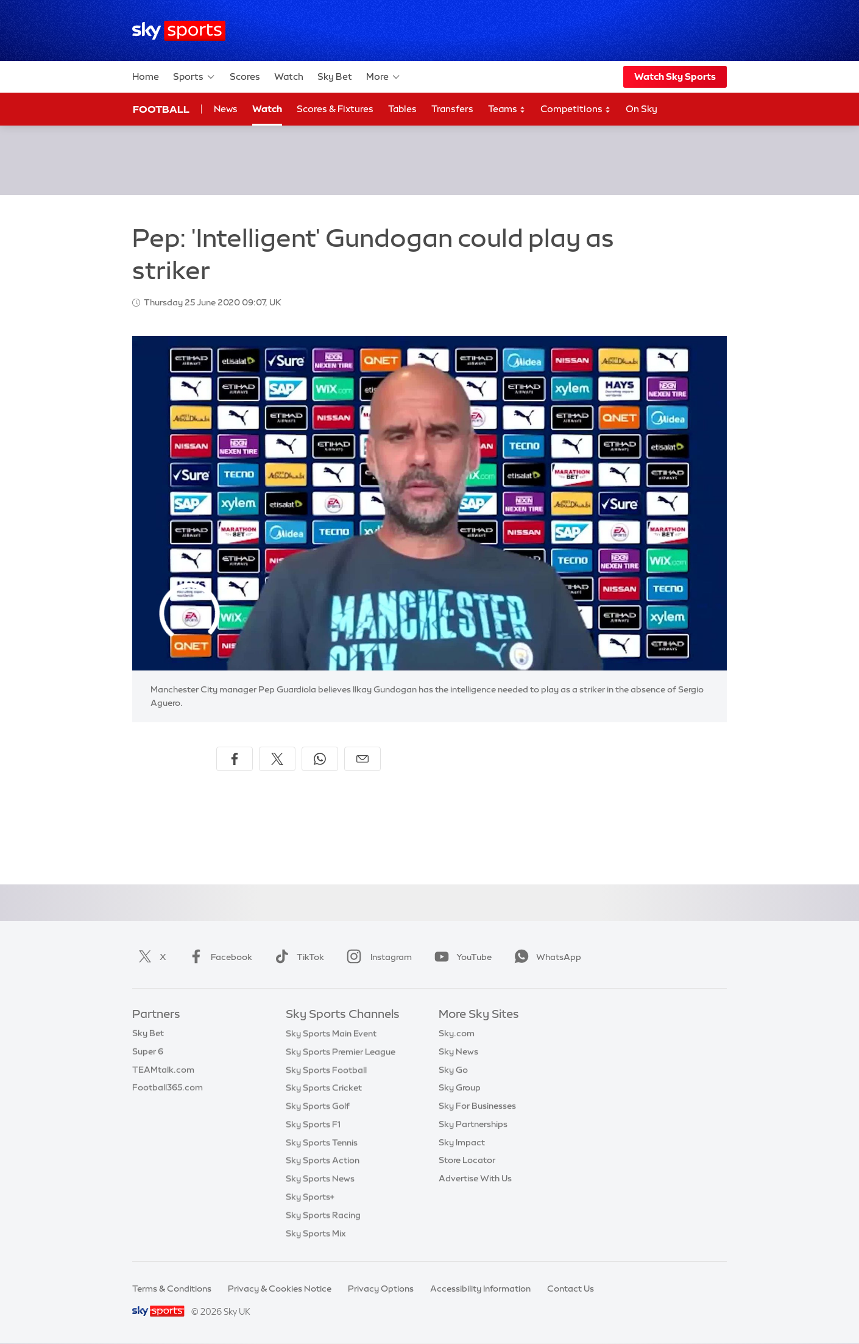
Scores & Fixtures (335, 108)
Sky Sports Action (322, 1160)
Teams (507, 109)
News (226, 108)
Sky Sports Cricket (324, 1087)
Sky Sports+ (310, 1196)
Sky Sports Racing (323, 1215)
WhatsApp (545, 957)
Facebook (218, 957)
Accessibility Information (480, 1288)
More (383, 77)
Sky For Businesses (477, 1105)
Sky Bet (334, 76)
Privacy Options (381, 1288)
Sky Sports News (320, 1178)
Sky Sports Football (326, 1069)
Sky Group (460, 1087)
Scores (245, 76)
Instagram (377, 957)
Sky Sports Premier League (340, 1051)
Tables (402, 108)
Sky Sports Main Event (331, 1033)
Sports (194, 77)
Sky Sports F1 (313, 1124)
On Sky (641, 108)
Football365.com (167, 1087)
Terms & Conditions (171, 1288)
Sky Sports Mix (316, 1233)
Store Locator (467, 1160)
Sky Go (453, 1069)
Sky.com (457, 1033)
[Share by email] (362, 759)
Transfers (452, 108)
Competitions (575, 109)
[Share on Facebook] (234, 759)
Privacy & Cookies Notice (279, 1288)
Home (145, 76)
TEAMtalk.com (163, 1069)
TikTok (297, 957)
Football (161, 109)
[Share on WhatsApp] (320, 759)
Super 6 (147, 1051)
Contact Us (570, 1288)
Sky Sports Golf (318, 1105)
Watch (288, 76)
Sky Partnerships (473, 1124)
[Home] (178, 31)
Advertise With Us (475, 1178)
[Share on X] (277, 759)
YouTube (461, 957)
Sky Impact (462, 1142)
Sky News (458, 1051)
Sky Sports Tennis (322, 1142)
